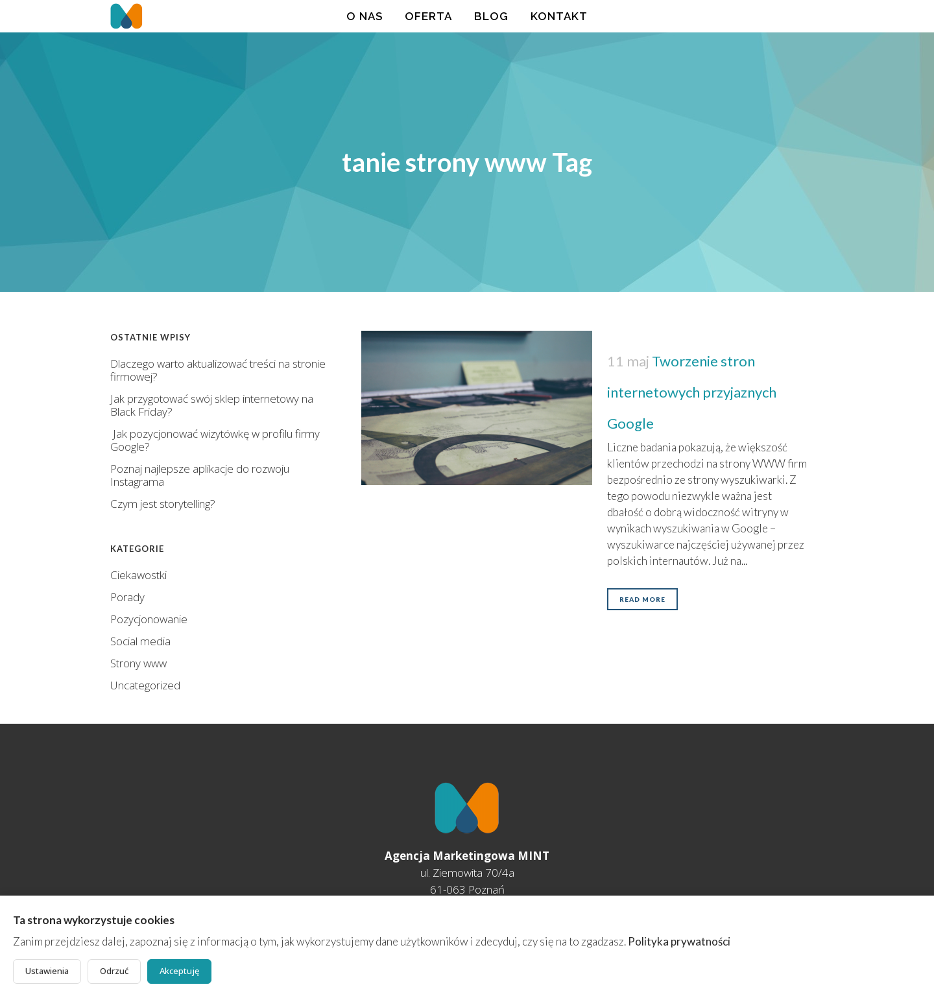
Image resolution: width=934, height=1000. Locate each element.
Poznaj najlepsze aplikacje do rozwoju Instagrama (199, 475)
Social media (140, 641)
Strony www (138, 663)
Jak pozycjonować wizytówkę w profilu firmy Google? (215, 440)
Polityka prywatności (679, 941)
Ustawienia (47, 971)
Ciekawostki (138, 574)
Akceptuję (179, 971)
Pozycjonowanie (148, 619)
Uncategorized (145, 685)
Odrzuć (114, 971)
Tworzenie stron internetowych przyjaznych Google (691, 392)
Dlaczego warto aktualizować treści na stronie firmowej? (218, 370)
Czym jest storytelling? (162, 503)
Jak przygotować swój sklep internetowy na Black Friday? (211, 405)
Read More (642, 599)
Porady (127, 596)
